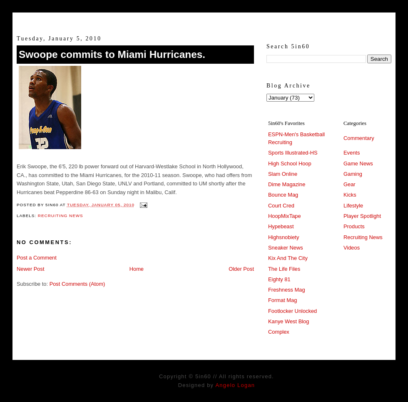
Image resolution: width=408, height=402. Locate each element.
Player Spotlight (362, 216)
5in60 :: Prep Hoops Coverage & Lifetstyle (204, 20)
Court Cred (281, 205)
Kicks (349, 195)
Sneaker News (285, 248)
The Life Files (284, 269)
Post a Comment (37, 258)
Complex (278, 332)
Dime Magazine (286, 184)
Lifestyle (353, 205)
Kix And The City (288, 258)
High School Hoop (289, 163)
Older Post (241, 269)
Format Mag (282, 300)
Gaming (352, 174)
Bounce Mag (283, 195)
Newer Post (30, 269)
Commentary (358, 138)
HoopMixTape (284, 216)
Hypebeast (281, 226)
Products (354, 226)
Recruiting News (60, 215)
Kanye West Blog (288, 321)
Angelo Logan (235, 385)
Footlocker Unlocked (292, 311)
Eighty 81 (279, 279)
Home (136, 269)
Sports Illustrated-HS (293, 153)
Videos (351, 248)
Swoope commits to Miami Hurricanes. (112, 54)
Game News (358, 163)
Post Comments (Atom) (77, 284)
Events (351, 153)
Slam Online (282, 174)
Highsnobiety (283, 237)
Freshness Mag (286, 290)
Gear (349, 184)
